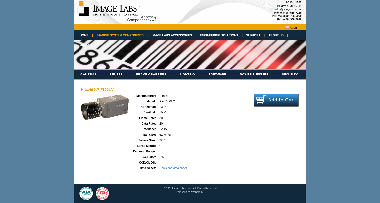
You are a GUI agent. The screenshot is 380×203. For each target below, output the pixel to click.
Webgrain (197, 191)
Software (217, 74)
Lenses (116, 74)
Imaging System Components (122, 35)
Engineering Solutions (221, 35)
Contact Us (89, 45)
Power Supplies (254, 74)
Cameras (88, 74)
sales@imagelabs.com (288, 9)
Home (86, 35)
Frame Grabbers (151, 74)
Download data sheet (173, 168)
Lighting (187, 74)
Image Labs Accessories (174, 35)
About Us (278, 35)
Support (255, 35)
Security (290, 74)
